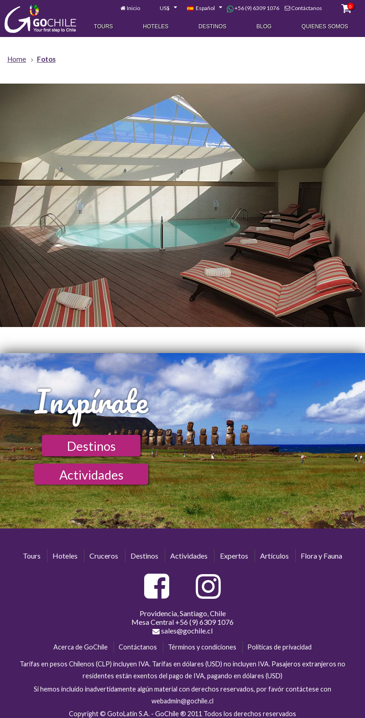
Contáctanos (306, 8)
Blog (263, 27)
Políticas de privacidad (279, 647)
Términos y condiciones (202, 647)
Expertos (234, 555)
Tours (103, 27)
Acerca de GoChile (80, 647)
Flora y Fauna (321, 555)
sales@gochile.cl (182, 630)
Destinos (212, 27)
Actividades (91, 474)
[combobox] (163, 8)
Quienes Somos (325, 27)
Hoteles (155, 27)
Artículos (274, 555)
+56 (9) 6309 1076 (253, 8)
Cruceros (103, 555)
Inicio (133, 8)
